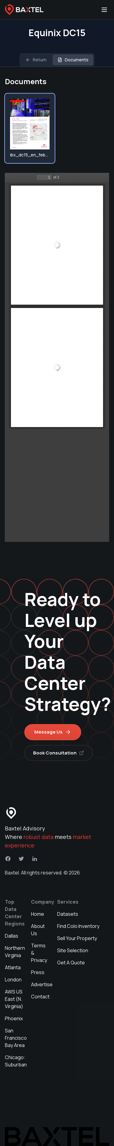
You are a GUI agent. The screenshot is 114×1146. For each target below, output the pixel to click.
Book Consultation (58, 753)
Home (37, 914)
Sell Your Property (77, 938)
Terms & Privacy (39, 952)
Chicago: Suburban (16, 1061)
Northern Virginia (15, 952)
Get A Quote (71, 962)
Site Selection (72, 950)
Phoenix (14, 1018)
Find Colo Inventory (78, 926)
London (13, 979)
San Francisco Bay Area (16, 1038)
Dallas (11, 935)
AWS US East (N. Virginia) (14, 999)
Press (37, 972)
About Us (38, 930)
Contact (40, 996)
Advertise (42, 984)
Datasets (67, 914)
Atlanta (13, 967)
